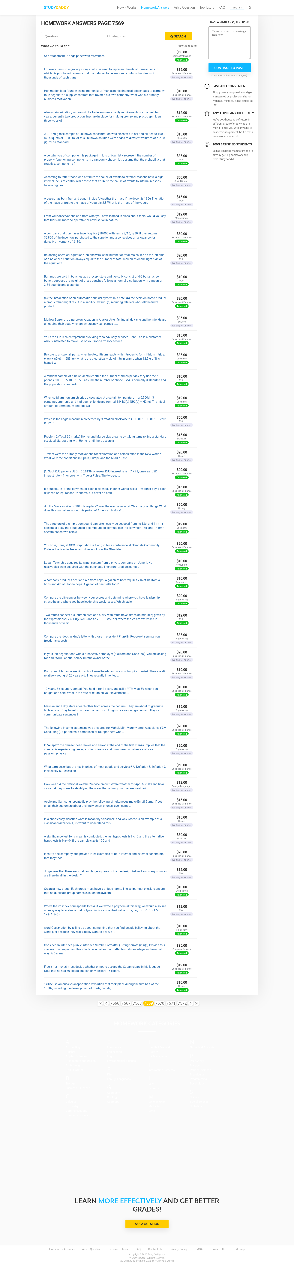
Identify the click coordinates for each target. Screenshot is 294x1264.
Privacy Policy (178, 1249)
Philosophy (197, 1061)
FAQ (222, 7)
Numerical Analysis (202, 1047)
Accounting (73, 1047)
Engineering (114, 1052)
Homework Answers (155, 7)
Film (109, 1074)
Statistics (196, 1106)
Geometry (113, 1101)
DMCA (199, 1249)
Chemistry (72, 1106)
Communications (76, 1110)
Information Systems (161, 1070)
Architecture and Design (81, 1061)
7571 (171, 1003)
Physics (195, 1065)
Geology (112, 1097)
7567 (126, 1003)
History (153, 1052)
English (111, 1056)
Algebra (70, 1052)
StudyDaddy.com (156, 1254)
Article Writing (74, 1070)
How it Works (126, 7)
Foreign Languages (119, 1079)
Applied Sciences (76, 1056)
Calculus (71, 1101)
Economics (114, 1047)
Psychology (197, 1083)
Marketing (154, 1106)
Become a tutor (118, 1249)
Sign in (237, 7)
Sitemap (240, 1249)
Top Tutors (207, 7)
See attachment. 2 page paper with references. (74, 56)
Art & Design (73, 1065)
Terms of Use (218, 1249)
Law (151, 1083)
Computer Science (77, 1115)
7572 (182, 1003)
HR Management (158, 1056)
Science (195, 1097)
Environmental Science (121, 1061)
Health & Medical (159, 1047)
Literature (154, 1088)
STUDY (56, 7)
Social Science (199, 1101)
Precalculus (197, 1074)
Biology (70, 1083)
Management (156, 1102)
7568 (137, 1003)
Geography (113, 1092)
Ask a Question (184, 7)
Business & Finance (78, 1088)
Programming (198, 1079)
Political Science (200, 1070)
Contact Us (155, 1249)
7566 (114, 1003)
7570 (159, 1003)
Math (151, 1111)
